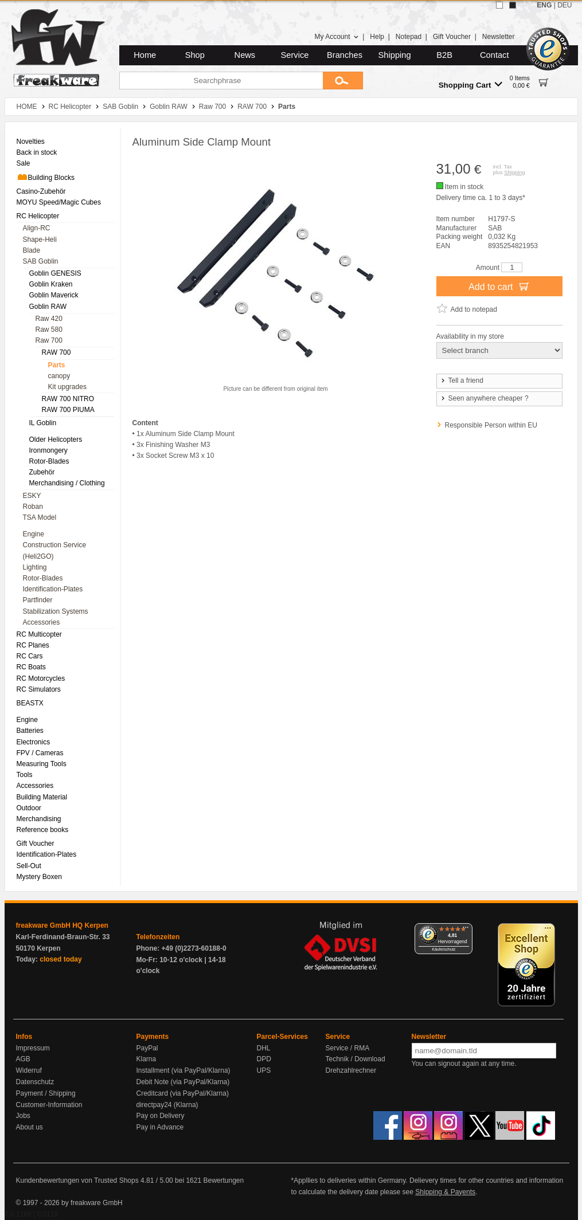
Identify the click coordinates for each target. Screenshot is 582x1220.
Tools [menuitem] (25, 775)
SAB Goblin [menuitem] (40, 261)
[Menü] (465, 930)
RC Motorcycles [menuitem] (41, 678)
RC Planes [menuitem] (33, 645)
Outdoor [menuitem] (29, 808)
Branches (344, 55)
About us (29, 1127)
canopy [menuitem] (59, 376)
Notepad (408, 37)
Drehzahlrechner (351, 1070)
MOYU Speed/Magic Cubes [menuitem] (59, 202)
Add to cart (499, 286)
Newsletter (498, 37)
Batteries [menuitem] (30, 731)
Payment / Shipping (46, 1093)
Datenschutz (35, 1082)
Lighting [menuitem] (35, 567)
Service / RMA (348, 1048)
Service (295, 55)
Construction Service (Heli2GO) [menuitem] (55, 550)
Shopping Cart (470, 84)
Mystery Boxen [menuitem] (39, 877)
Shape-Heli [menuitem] (40, 240)
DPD (264, 1059)
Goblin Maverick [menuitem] (54, 295)
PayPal (147, 1048)
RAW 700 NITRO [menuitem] (68, 399)
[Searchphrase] (221, 80)
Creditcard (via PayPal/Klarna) (182, 1093)
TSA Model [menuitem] (40, 517)
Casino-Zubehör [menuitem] (41, 191)
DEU (564, 5)
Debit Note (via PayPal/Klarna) (183, 1082)
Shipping (394, 55)
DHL (264, 1048)
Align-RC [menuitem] (36, 228)
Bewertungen (223, 1180)
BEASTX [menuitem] (30, 703)
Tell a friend (461, 380)
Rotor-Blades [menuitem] (49, 461)
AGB (23, 1059)
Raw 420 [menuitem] (49, 319)
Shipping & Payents (445, 1192)
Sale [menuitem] (23, 163)
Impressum (33, 1048)
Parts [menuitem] (56, 365)
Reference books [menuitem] (43, 830)
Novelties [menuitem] (31, 142)
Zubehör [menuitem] (42, 472)
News (245, 55)
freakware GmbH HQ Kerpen (62, 925)
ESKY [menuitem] (32, 496)
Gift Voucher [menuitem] (35, 844)
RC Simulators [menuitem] (39, 689)
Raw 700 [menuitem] (49, 340)
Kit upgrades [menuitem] (67, 387)
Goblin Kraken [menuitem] (51, 284)
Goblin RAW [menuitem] (48, 307)
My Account (336, 37)
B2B (444, 55)
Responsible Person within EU (491, 425)
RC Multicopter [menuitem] (39, 634)
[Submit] (343, 80)
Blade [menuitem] (32, 250)
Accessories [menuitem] (41, 622)
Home (145, 55)
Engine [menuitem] (33, 534)
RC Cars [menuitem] (30, 656)
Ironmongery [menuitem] (48, 450)
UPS (264, 1070)
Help (377, 37)
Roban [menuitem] (33, 507)
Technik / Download (355, 1059)
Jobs (23, 1116)
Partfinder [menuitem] (38, 600)
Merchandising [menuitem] (39, 819)
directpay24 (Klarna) (167, 1105)
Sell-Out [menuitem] (29, 866)
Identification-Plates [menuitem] (53, 589)
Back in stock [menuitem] (37, 152)
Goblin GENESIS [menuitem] (55, 273)
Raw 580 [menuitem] (49, 329)
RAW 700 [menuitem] (56, 352)
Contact (494, 55)
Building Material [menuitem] (42, 797)
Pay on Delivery (160, 1116)
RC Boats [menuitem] (31, 667)
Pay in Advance (160, 1127)
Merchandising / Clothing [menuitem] (67, 483)
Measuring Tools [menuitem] (42, 764)
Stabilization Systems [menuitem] (55, 611)
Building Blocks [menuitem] (46, 177)
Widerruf (29, 1070)
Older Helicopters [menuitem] (56, 440)
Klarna (146, 1059)
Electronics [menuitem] (33, 742)
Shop (195, 55)
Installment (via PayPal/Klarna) (183, 1070)
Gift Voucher (452, 37)
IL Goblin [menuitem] (43, 423)
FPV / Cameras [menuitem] (40, 753)
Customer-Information (49, 1105)
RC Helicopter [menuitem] (38, 216)
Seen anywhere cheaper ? (484, 398)
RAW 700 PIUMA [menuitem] (68, 410)
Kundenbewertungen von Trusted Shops (77, 1180)
